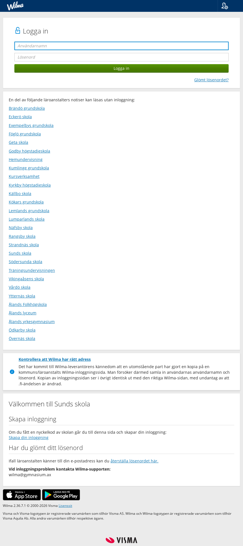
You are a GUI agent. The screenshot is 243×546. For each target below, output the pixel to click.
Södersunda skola (25, 261)
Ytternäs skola (22, 296)
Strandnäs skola (24, 244)
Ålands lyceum (22, 312)
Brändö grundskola (27, 108)
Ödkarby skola (22, 330)
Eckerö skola (20, 116)
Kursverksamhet (24, 176)
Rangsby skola (22, 236)
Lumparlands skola (27, 219)
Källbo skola (20, 193)
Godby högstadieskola (29, 151)
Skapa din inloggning (28, 437)
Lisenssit (65, 505)
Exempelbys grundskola (31, 125)
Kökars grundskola (26, 202)
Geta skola (18, 142)
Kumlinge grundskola (29, 168)
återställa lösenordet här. (134, 461)
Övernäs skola (22, 338)
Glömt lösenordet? (211, 79)
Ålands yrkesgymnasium (32, 321)
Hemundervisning (26, 159)
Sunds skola (20, 253)
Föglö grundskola (25, 133)
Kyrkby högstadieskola (30, 185)
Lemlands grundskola (29, 210)
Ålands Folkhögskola (28, 304)
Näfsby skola (21, 227)
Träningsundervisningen (32, 270)
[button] (228, 6)
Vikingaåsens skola (26, 278)
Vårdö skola (19, 287)
